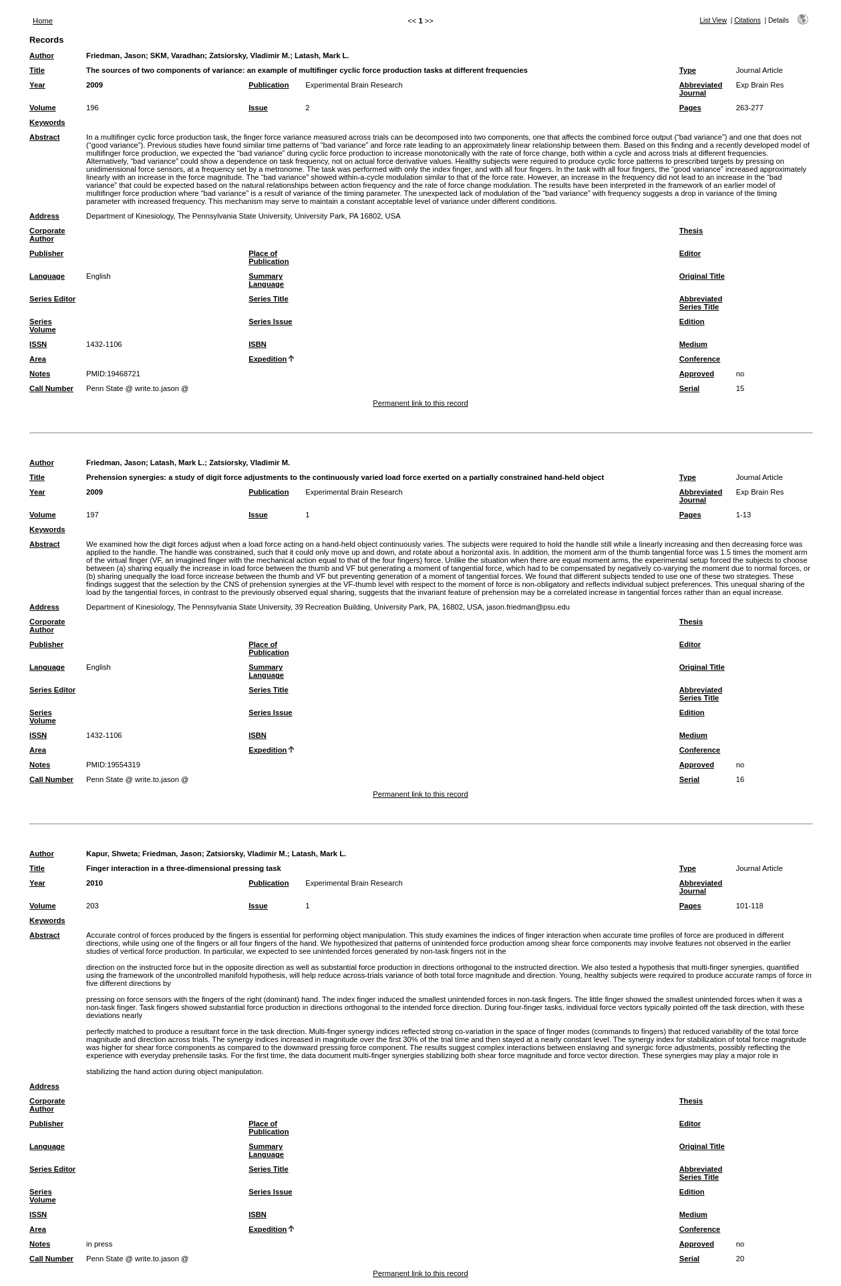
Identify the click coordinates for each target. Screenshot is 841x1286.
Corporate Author (47, 235)
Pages (690, 108)
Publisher (46, 253)
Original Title (702, 276)
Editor (690, 253)
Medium (693, 344)
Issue (258, 108)
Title (37, 70)
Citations (747, 20)
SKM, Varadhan (177, 55)
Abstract (44, 137)
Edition (692, 321)
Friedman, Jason (116, 55)
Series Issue (270, 321)
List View (713, 20)
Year (37, 85)
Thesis (691, 231)
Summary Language (266, 280)
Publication (268, 85)
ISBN (257, 344)
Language (47, 276)
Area (37, 359)
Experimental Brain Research (354, 85)
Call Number (51, 388)
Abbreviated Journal (701, 89)
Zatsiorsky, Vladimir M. (249, 55)
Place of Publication (268, 257)
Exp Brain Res (760, 85)
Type (687, 70)
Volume (42, 108)
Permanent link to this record (420, 403)
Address (44, 216)
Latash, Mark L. (322, 55)
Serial (689, 388)
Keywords (47, 122)
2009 (94, 85)
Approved (696, 374)
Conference (700, 359)
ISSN (38, 344)
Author (41, 55)
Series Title (268, 299)
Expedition (267, 359)
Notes (39, 374)
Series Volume (42, 325)
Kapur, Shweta (112, 854)
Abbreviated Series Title (701, 303)
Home (43, 21)
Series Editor (52, 299)
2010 (94, 883)
